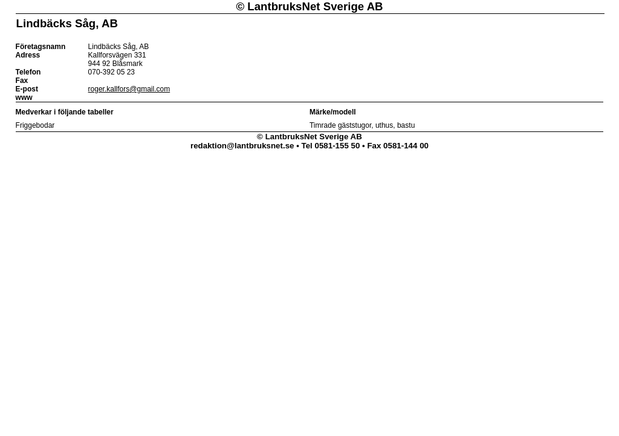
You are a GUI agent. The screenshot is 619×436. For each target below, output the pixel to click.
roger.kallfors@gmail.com (129, 89)
